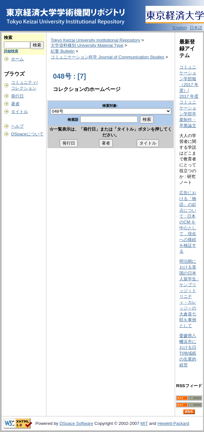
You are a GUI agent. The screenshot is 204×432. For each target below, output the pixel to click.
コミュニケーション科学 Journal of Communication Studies (107, 57)
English (180, 27)
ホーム (17, 59)
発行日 (17, 96)
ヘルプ (17, 126)
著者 (15, 103)
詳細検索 (11, 51)
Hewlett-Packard (173, 423)
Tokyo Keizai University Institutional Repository (95, 40)
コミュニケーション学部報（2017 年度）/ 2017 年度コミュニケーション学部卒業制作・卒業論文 (188, 96)
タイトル (19, 111)
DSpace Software (76, 423)
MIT (144, 423)
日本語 (196, 27)
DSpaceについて (27, 134)
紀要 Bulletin (62, 51)
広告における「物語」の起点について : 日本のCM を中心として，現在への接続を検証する (187, 222)
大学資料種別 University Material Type (87, 45)
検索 (8, 37)
